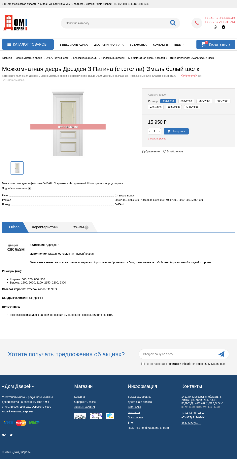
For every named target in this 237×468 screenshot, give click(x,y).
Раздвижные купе (140, 75)
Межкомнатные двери (54, 75)
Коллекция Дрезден (27, 75)
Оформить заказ (85, 401)
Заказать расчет (157, 138)
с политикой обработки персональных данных (195, 363)
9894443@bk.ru (191, 423)
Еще (179, 44)
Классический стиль (164, 75)
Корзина (79, 396)
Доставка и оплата (108, 44)
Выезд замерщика (74, 44)
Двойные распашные (115, 75)
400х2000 (155, 107)
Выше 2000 (95, 75)
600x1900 (174, 107)
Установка (138, 44)
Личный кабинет (84, 407)
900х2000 (168, 101)
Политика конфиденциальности (148, 427)
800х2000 (186, 101)
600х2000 (222, 101)
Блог (131, 422)
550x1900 (192, 107)
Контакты (160, 44)
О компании (135, 417)
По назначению (77, 75)
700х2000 (204, 101)
